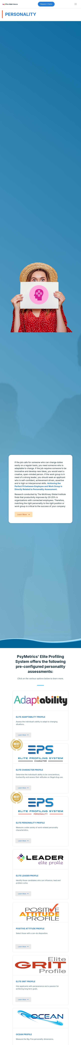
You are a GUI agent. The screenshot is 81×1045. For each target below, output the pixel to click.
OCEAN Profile (24, 1034)
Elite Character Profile (29, 770)
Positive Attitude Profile (30, 928)
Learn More (23, 514)
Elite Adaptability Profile (30, 717)
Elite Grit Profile (25, 981)
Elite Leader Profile (27, 876)
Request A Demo (46, 4)
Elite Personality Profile (30, 823)
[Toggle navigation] (75, 4)
